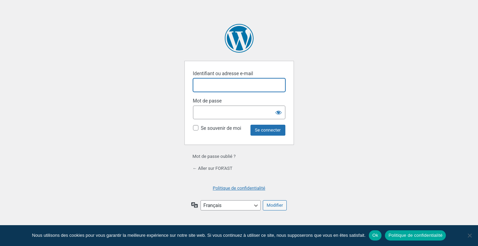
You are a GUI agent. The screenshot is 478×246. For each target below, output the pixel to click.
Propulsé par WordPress (239, 38)
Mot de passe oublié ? (214, 156)
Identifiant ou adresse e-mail (223, 73)
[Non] (469, 235)
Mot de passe (207, 101)
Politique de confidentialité (239, 188)
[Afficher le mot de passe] (278, 112)
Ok (375, 235)
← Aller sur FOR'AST (213, 168)
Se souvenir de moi (221, 128)
